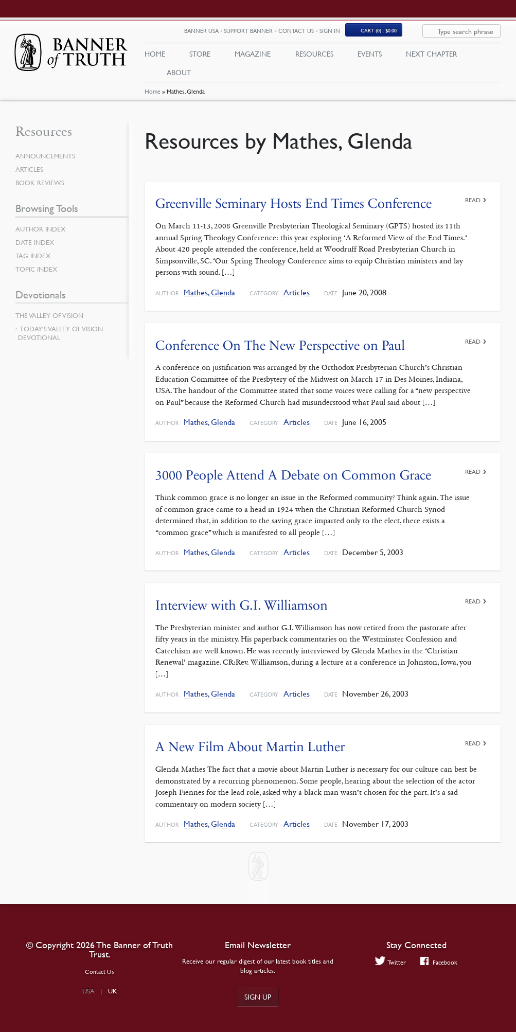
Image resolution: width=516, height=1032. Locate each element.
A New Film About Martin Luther (250, 753)
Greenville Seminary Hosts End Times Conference (293, 211)
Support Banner (284, 35)
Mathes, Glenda (209, 300)
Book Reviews (41, 190)
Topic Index (38, 276)
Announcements (47, 163)
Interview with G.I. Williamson (241, 612)
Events (370, 57)
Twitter (389, 962)
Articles (296, 300)
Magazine (253, 57)
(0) (415, 34)
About (179, 75)
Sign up (257, 996)
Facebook (439, 962)
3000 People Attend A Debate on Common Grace (293, 482)
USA (88, 991)
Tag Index (33, 263)
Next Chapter (431, 57)
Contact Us (332, 35)
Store (199, 57)
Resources (314, 57)
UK (112, 991)
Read (473, 207)
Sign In (366, 35)
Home (153, 99)
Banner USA (238, 35)
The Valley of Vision (51, 322)
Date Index (36, 249)
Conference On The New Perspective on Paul (280, 352)
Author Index (42, 236)
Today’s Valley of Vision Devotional (60, 340)
